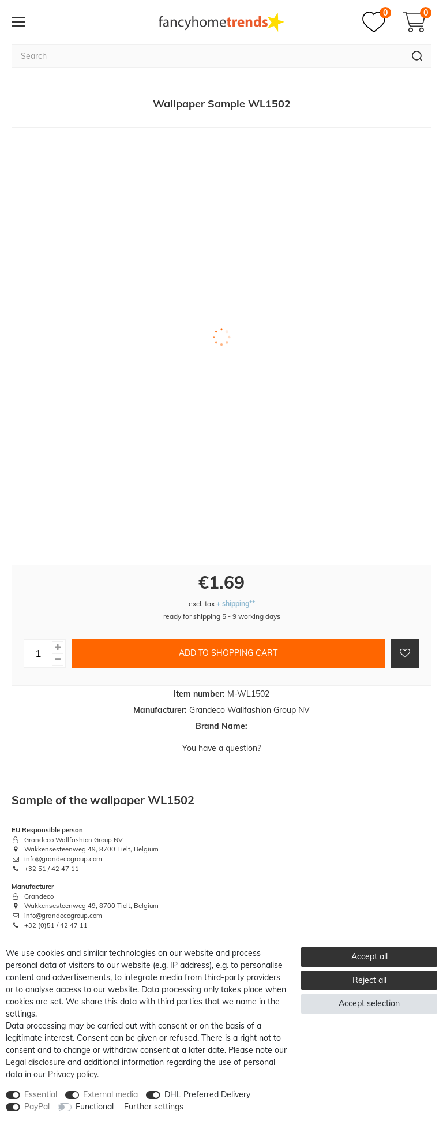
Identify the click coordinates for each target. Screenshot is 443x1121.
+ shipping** (235, 603)
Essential (40, 1094)
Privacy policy (72, 1074)
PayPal (37, 1106)
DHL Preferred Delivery (207, 1094)
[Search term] (207, 56)
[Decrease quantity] (57, 659)
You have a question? (221, 748)
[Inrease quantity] (57, 647)
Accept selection (369, 1003)
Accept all (369, 956)
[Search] (417, 56)
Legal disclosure (35, 1062)
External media (110, 1094)
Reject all (369, 980)
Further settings (153, 1106)
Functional (95, 1106)
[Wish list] (376, 22)
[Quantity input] (38, 653)
